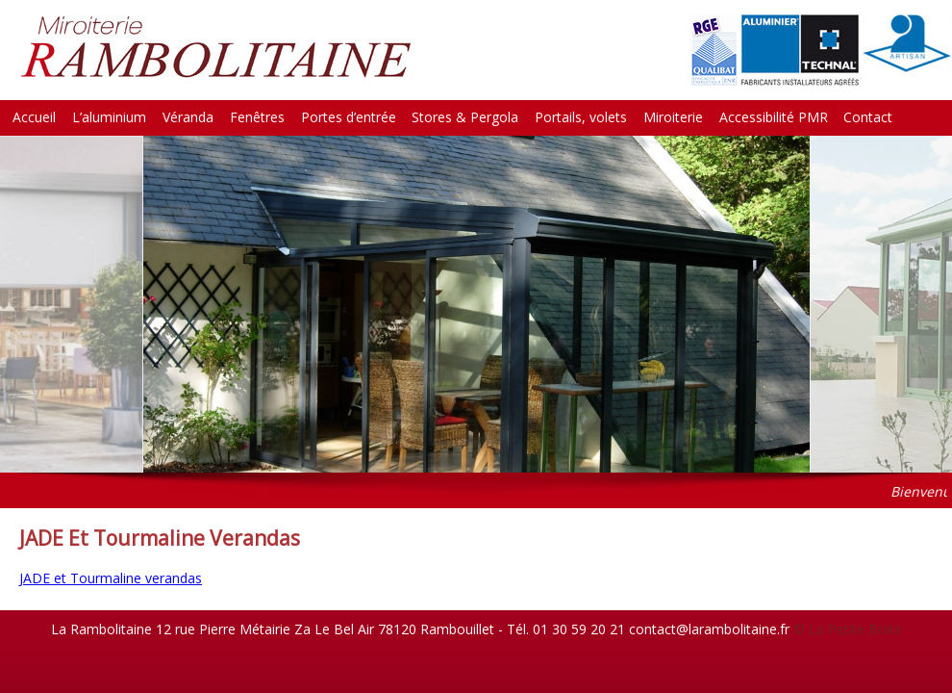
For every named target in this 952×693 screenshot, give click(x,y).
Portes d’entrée (348, 117)
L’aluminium (109, 117)
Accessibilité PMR (773, 117)
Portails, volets (581, 117)
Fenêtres (257, 117)
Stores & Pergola (465, 117)
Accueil (34, 117)
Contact (867, 117)
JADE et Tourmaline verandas (110, 578)
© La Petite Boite (847, 629)
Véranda (188, 117)
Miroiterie (673, 117)
